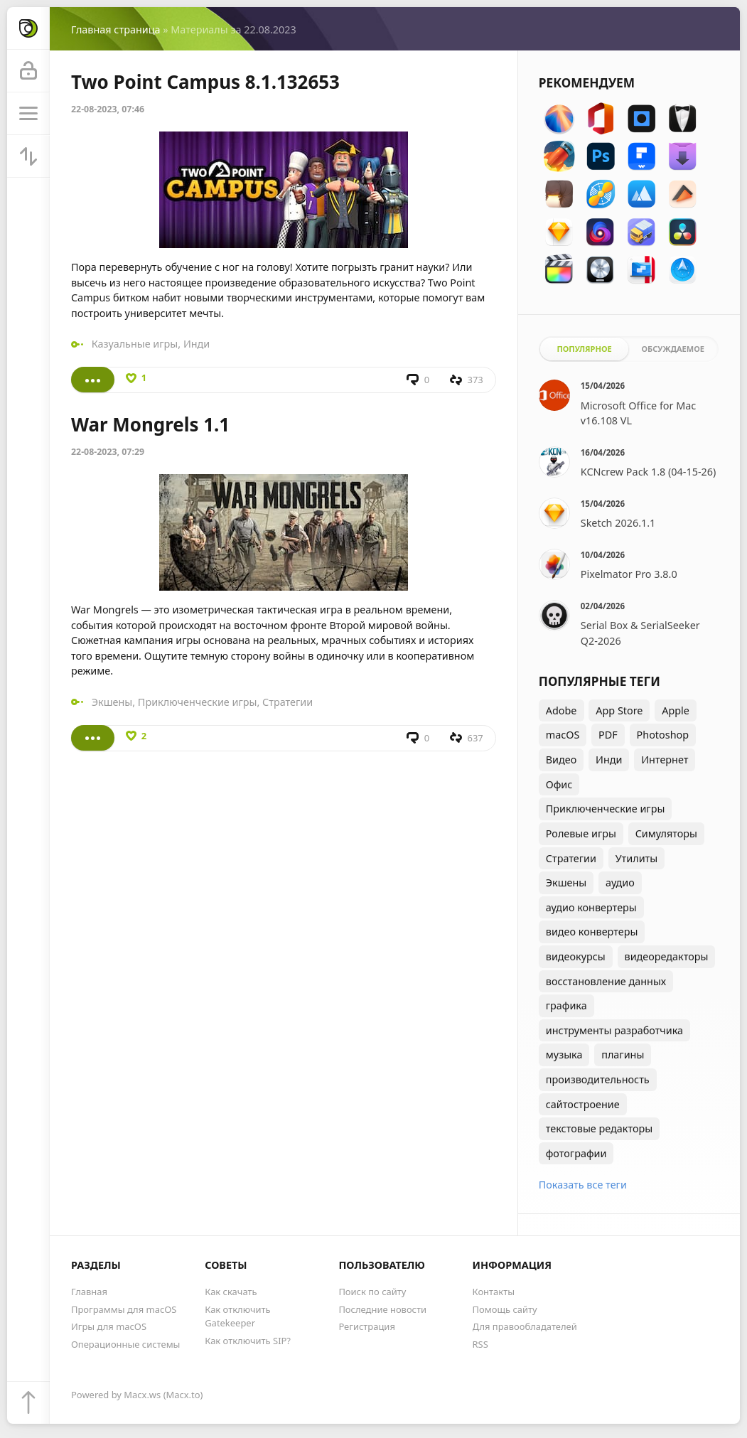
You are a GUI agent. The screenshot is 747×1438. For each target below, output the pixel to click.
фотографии (576, 1153)
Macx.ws (142, 1394)
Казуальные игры (135, 343)
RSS (480, 1344)
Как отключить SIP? (248, 1340)
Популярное (584, 348)
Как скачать (231, 1291)
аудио (620, 882)
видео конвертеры (592, 931)
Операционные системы (125, 1344)
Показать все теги (583, 1184)
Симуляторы (666, 833)
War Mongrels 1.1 (150, 424)
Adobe (561, 710)
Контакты (494, 1291)
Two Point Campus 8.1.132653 (205, 82)
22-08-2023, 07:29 (107, 452)
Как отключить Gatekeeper (237, 1316)
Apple (675, 710)
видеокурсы (576, 956)
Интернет (664, 759)
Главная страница (115, 29)
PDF (608, 734)
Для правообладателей (525, 1326)
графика (566, 1005)
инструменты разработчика (614, 1030)
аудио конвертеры (591, 907)
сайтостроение (583, 1104)
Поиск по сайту (372, 1291)
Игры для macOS (108, 1326)
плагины (622, 1054)
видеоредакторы (667, 956)
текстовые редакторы (599, 1128)
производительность (598, 1079)
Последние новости (382, 1309)
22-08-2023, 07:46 (107, 109)
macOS (563, 734)
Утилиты (637, 858)
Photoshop (663, 734)
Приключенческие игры (197, 702)
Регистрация (366, 1326)
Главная (89, 1291)
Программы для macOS (123, 1309)
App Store (619, 710)
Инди (196, 343)
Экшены (112, 702)
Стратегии (287, 702)
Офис (559, 784)
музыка (564, 1054)
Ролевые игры (581, 833)
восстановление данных (606, 981)
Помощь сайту (505, 1309)
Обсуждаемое (672, 348)
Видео (561, 759)
